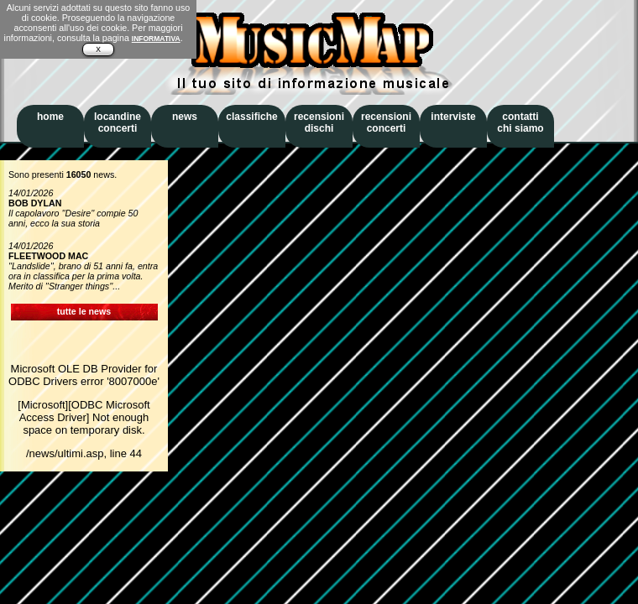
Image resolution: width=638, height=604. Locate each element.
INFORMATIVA (156, 38)
